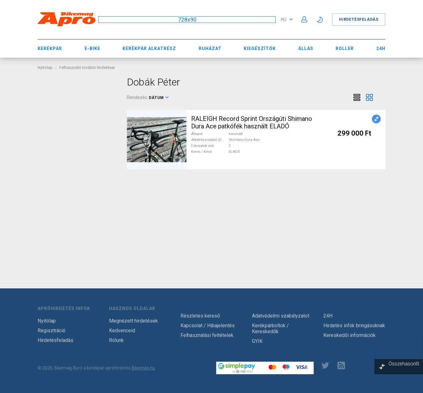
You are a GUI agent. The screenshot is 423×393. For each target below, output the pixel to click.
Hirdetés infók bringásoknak (354, 325)
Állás (305, 48)
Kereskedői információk (349, 335)
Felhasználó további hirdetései (87, 67)
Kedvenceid (122, 331)
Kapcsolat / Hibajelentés (207, 325)
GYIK (257, 341)
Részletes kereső (200, 316)
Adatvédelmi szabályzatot (280, 316)
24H (380, 48)
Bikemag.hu (143, 367)
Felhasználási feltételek (206, 335)
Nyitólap (45, 67)
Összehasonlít (404, 364)
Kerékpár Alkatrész (149, 48)
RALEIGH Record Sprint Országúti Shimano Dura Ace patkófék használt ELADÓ (251, 122)
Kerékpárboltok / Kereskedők (270, 328)
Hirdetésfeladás (359, 19)
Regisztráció (51, 331)
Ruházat (210, 48)
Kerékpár (50, 48)
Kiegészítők (260, 48)
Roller (345, 48)
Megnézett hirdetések (133, 321)
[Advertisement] (78, 170)
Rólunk (116, 340)
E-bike (92, 48)
